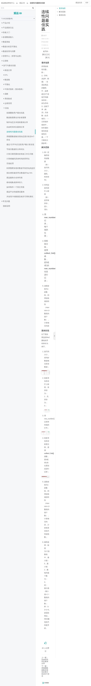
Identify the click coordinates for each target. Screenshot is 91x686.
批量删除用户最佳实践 (15, 113)
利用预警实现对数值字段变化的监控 (21, 168)
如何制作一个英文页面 (15, 187)
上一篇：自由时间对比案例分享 (44, 660)
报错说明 (6, 206)
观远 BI (22, 3)
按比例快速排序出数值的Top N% (19, 173)
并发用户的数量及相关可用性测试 (20, 197)
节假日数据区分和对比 (15, 149)
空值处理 (10, 163)
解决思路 (62, 12)
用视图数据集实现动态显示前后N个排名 (20, 138)
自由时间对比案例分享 (15, 127)
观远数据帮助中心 (7, 3)
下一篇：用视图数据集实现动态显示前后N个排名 (45, 671)
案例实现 (62, 15)
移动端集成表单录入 (15, 182)
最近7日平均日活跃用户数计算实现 (20, 144)
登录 (86, 2)
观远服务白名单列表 (15, 178)
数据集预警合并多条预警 (16, 118)
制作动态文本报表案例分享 (17, 122)
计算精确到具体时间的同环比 (18, 159)
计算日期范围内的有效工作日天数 (20, 154)
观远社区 (79, 3)
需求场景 (62, 8)
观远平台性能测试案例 (15, 192)
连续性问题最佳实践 (37, 3)
